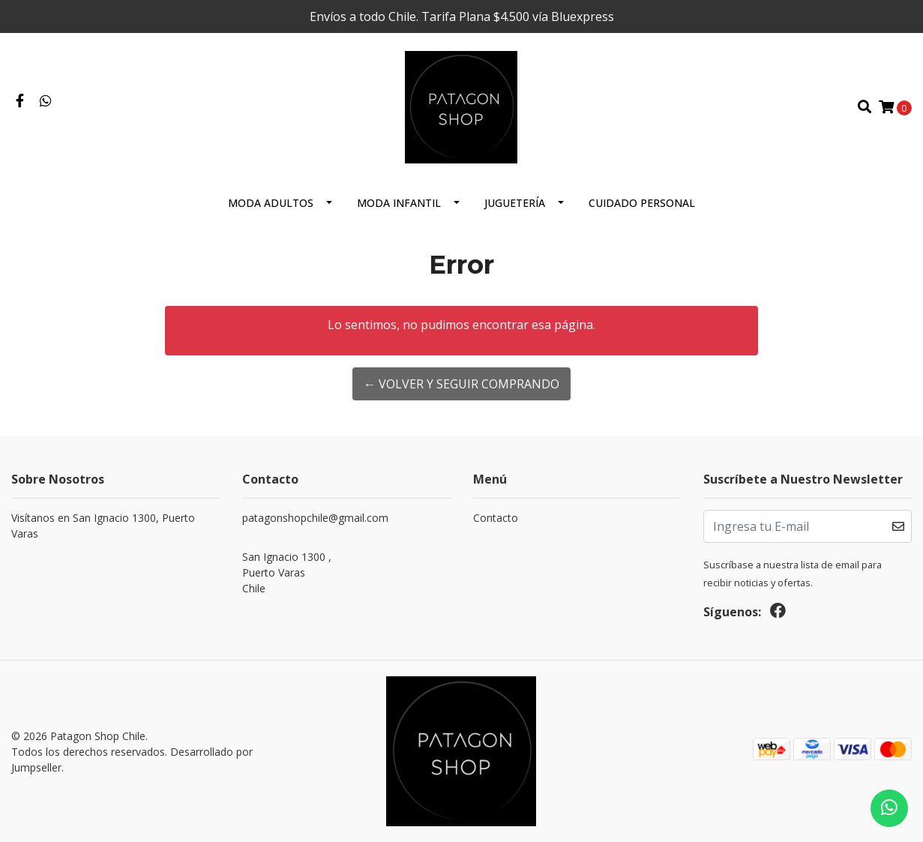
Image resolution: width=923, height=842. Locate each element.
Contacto (495, 518)
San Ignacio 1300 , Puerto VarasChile (286, 572)
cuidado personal (642, 203)
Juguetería (514, 203)
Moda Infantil (399, 203)
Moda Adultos (270, 203)
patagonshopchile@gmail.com (315, 518)
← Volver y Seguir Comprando (461, 384)
